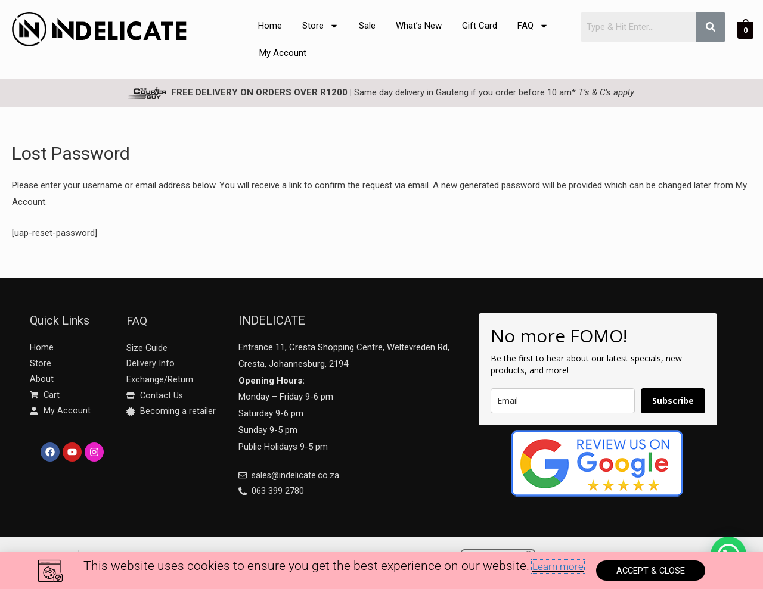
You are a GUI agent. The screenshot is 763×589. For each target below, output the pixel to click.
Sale (367, 25)
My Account (282, 53)
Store (320, 25)
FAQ (532, 25)
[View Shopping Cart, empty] (745, 29)
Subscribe (673, 400)
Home (270, 25)
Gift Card (479, 25)
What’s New (419, 25)
